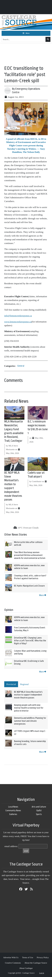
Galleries (13, 814)
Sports (39, 814)
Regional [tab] (24, 684)
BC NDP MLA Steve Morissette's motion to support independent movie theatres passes (28, 695)
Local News (13, 806)
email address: (11, 846)
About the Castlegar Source (36, 963)
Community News (13, 810)
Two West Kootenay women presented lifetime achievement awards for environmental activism (29, 555)
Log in (41, 973)
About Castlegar (26, 968)
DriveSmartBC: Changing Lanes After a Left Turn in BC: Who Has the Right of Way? (30, 640)
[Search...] (24, 39)
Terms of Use (27, 957)
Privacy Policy (43, 957)
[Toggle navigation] (26, 33)
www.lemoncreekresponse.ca (17, 321)
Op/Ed (38, 810)
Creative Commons (13, 963)
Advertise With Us (10, 957)
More (42, 595)
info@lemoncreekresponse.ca (18, 315)
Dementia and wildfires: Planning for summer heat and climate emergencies (30, 721)
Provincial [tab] (11, 684)
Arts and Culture (39, 806)
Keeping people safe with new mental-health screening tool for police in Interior (28, 708)
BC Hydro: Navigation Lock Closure (29, 585)
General (20, 366)
